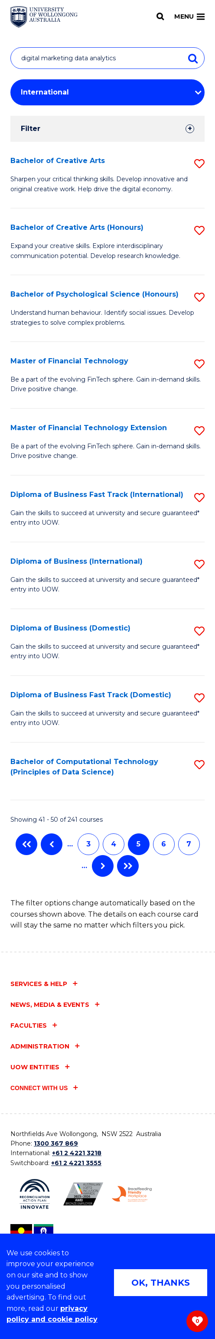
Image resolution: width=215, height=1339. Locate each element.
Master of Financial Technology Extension (88, 428)
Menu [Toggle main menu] (189, 16)
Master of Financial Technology (69, 361)
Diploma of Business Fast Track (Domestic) (90, 695)
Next (103, 866)
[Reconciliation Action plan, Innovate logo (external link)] (35, 1194)
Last (128, 866)
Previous (51, 844)
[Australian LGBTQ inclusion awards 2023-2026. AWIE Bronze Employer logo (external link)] (83, 1194)
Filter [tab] (30, 128)
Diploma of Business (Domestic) (70, 628)
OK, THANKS (160, 1282)
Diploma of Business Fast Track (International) (96, 494)
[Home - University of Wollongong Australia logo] (44, 17)
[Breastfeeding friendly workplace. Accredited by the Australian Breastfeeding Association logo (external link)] (132, 1194)
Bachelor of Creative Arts (57, 161)
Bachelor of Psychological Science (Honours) (94, 294)
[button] (199, 164)
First (26, 844)
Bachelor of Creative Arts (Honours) (76, 227)
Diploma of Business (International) (76, 561)
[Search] (160, 16)
